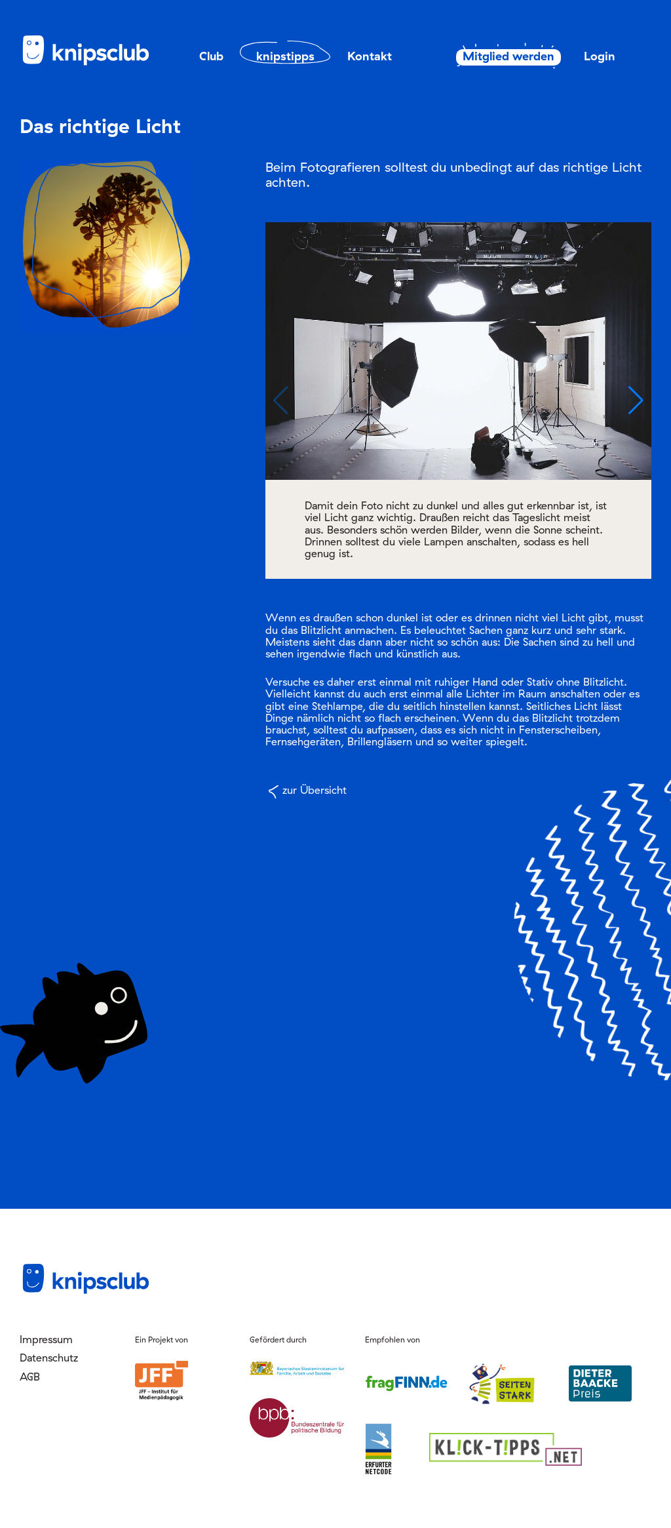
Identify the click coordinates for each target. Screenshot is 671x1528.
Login (599, 56)
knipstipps (285, 56)
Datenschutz (49, 1357)
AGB (30, 1376)
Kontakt (369, 56)
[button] (636, 400)
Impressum (46, 1339)
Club (211, 56)
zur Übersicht (314, 790)
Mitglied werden (502, 56)
